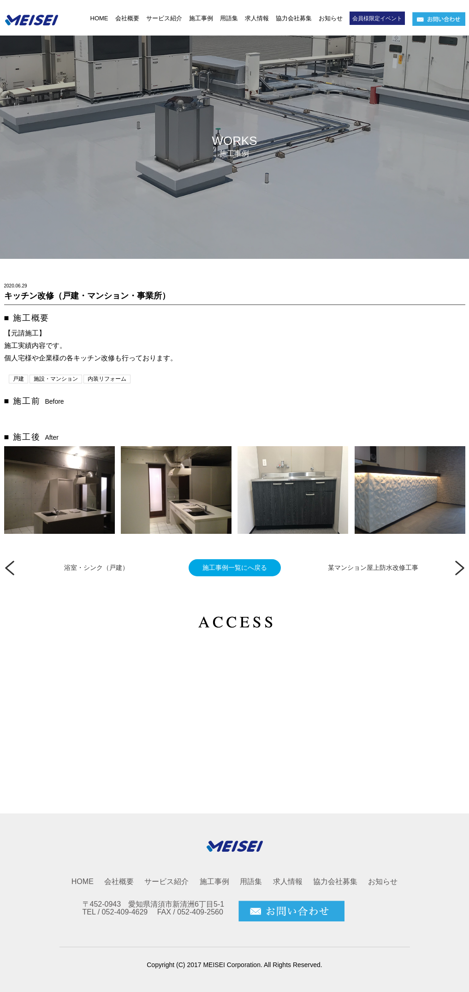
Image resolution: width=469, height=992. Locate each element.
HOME (99, 18)
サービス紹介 (164, 18)
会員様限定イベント (377, 18)
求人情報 (257, 18)
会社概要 (127, 18)
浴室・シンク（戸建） (96, 567)
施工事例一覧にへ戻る (234, 567)
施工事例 (201, 18)
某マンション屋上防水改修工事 (373, 567)
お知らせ (331, 18)
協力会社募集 (294, 18)
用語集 (229, 18)
